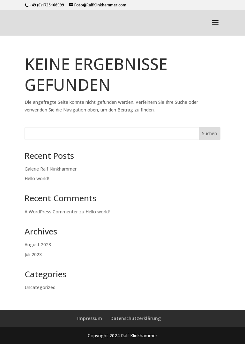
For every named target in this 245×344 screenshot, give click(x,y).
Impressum (89, 318)
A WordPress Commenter (51, 212)
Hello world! (37, 178)
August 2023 (38, 244)
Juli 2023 (33, 254)
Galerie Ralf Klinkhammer (51, 169)
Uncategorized (40, 287)
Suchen (209, 133)
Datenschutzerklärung (135, 318)
